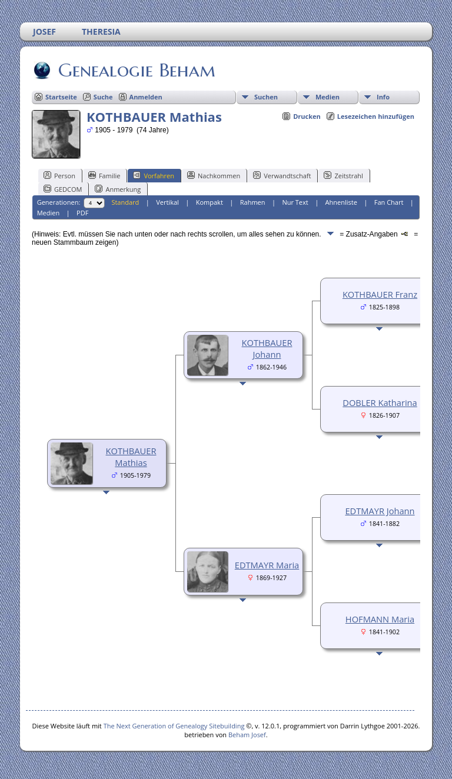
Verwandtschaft (282, 175)
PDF (82, 212)
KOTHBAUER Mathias (131, 456)
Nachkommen (213, 175)
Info (383, 96)
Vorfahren (153, 175)
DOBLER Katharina (380, 402)
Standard (125, 202)
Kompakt (209, 202)
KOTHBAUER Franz (380, 294)
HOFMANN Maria (379, 619)
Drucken (307, 116)
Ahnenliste (341, 202)
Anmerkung (118, 189)
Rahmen (252, 202)
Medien (327, 96)
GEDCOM (63, 189)
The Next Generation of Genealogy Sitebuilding (174, 725)
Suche (103, 96)
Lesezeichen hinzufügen (375, 116)
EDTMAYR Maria (267, 565)
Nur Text (295, 202)
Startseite (61, 96)
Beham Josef (247, 734)
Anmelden (145, 96)
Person (59, 175)
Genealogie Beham (135, 70)
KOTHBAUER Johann (267, 348)
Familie (104, 175)
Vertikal (167, 202)
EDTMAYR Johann (379, 511)
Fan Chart (389, 202)
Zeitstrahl (343, 175)
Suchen (266, 96)
